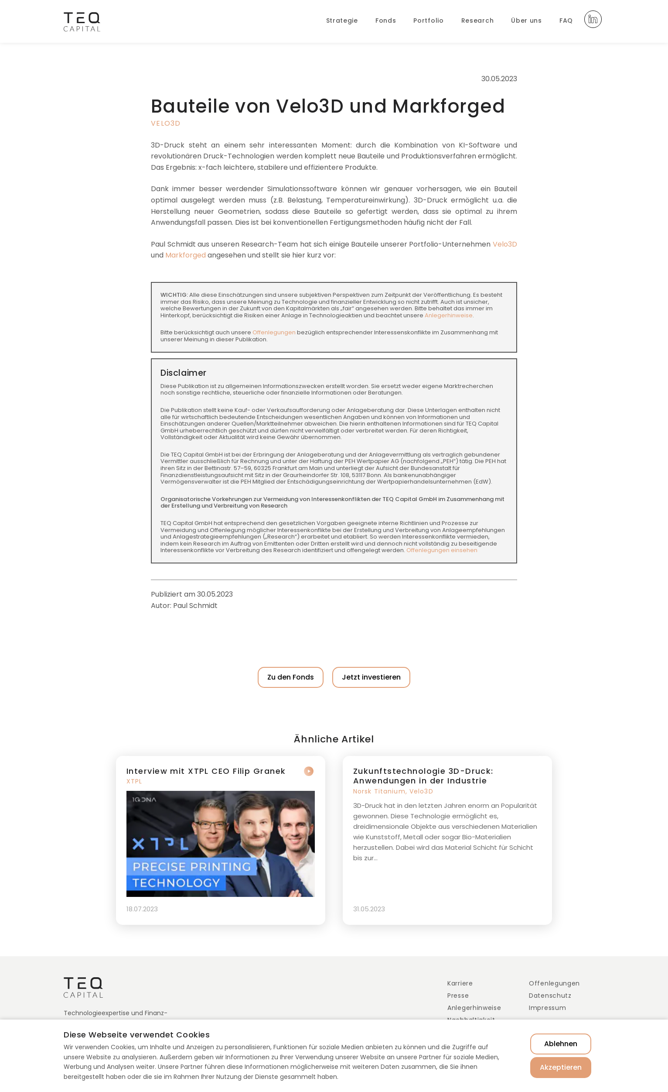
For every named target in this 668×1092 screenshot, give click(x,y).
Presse (458, 995)
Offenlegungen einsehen (441, 550)
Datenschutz (550, 995)
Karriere (460, 983)
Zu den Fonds (290, 677)
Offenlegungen (274, 332)
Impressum (547, 1007)
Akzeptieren (561, 1067)
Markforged (185, 255)
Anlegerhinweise (449, 315)
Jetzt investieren (371, 677)
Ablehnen (560, 1044)
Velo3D (166, 123)
